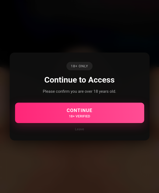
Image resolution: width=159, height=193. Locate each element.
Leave (79, 129)
